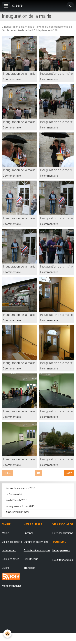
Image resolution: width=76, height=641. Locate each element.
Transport (29, 567)
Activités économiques (37, 550)
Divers (5, 567)
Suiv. (69, 472)
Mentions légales (12, 585)
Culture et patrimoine (36, 541)
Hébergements (61, 550)
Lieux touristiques (62, 559)
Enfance (28, 533)
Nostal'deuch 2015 (16, 500)
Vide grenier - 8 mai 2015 (20, 506)
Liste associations (62, 533)
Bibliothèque (31, 559)
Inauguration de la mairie (19, 73)
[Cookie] (7, 633)
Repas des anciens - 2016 (20, 488)
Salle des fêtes (10, 559)
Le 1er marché (14, 494)
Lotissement (9, 550)
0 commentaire (12, 79)
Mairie (5, 533)
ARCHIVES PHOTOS (17, 512)
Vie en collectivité (12, 541)
